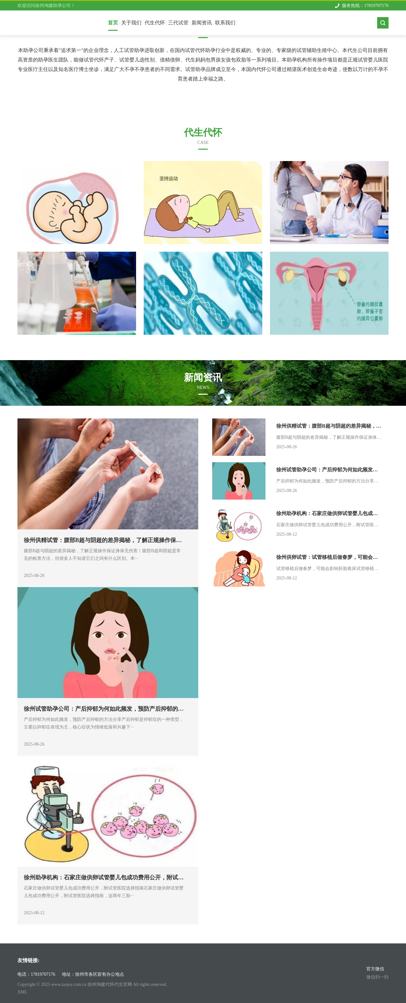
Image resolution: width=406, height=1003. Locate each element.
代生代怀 (155, 22)
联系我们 (225, 22)
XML (22, 992)
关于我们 (131, 22)
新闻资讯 (202, 22)
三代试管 (178, 22)
